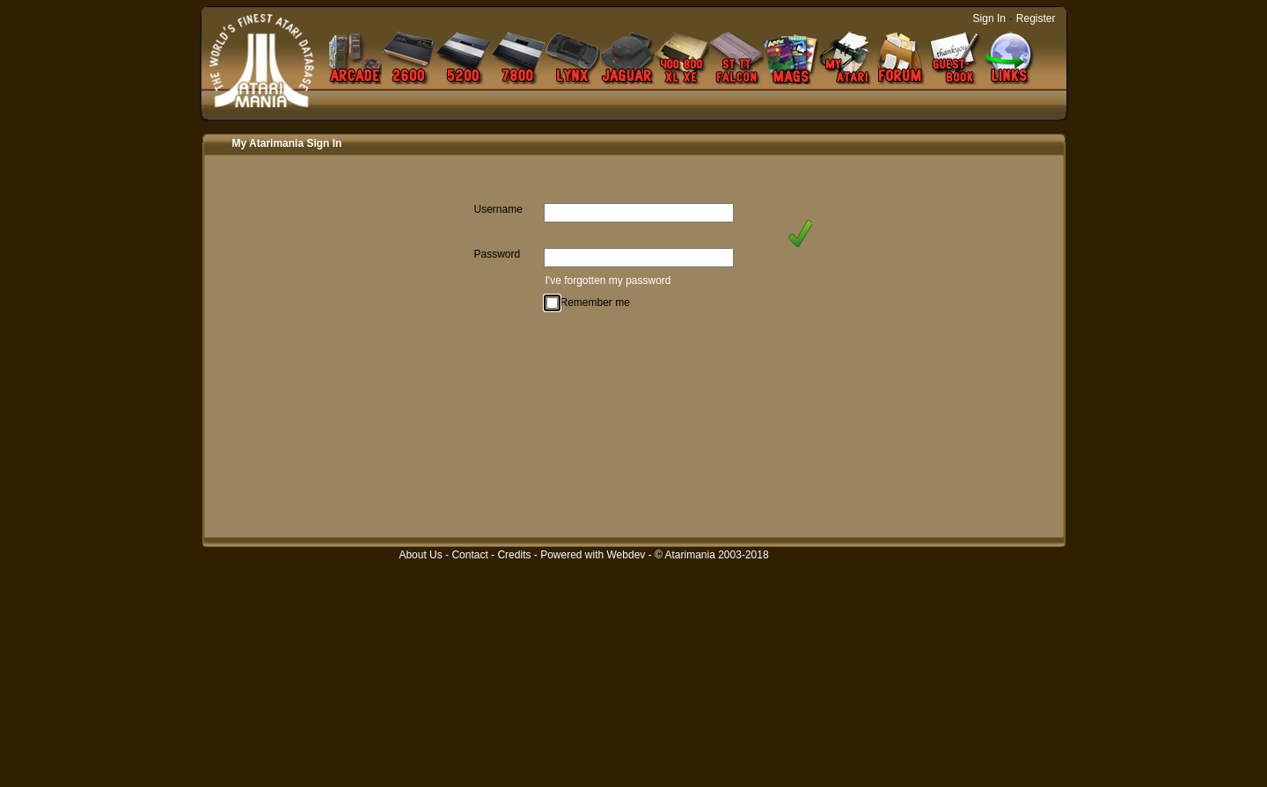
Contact (469, 555)
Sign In (989, 18)
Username (498, 209)
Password (497, 254)
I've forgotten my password (608, 280)
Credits (514, 555)
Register (1036, 18)
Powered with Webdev (592, 555)
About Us (420, 555)
